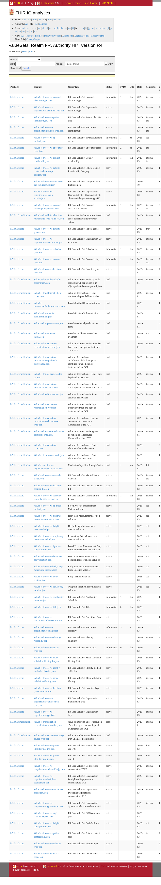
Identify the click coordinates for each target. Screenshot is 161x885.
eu (69, 28)
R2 (29, 19)
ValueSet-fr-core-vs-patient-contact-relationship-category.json (47, 171)
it (86, 28)
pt (111, 28)
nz (104, 28)
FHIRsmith (45, 3)
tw (24, 31)
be (32, 28)
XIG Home (91, 3)
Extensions (67, 35)
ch (43, 28)
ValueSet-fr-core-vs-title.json (47, 607)
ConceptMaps (33, 39)
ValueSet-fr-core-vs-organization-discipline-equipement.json (45, 779)
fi (73, 28)
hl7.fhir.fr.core (17, 97)
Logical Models (81, 35)
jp (89, 28)
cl (47, 28)
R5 (54, 19)
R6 (59, 19)
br (36, 28)
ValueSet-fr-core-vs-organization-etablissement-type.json (47, 701)
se (16, 31)
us (31, 31)
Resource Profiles (34, 35)
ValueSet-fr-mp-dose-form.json (48, 323)
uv (35, 31)
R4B (49, 19)
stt (20, 31)
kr (93, 28)
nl (96, 28)
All (24, 19)
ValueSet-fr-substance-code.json (49, 455)
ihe (36, 24)
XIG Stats (107, 3)
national (43, 24)
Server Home (73, 3)
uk (27, 31)
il (79, 28)
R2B (34, 19)
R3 (39, 19)
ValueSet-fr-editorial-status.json (49, 394)
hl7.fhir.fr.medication (20, 215)
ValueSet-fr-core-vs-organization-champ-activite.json (44, 195)
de (58, 28)
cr (50, 28)
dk (62, 28)
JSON (25, 51)
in (83, 28)
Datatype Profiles (52, 35)
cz (54, 28)
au (28, 28)
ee (66, 28)
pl (108, 28)
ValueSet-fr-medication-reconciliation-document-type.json (46, 421)
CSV (31, 51)
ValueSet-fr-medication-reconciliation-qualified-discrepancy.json (45, 360)
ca (39, 28)
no (100, 28)
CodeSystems (97, 35)
